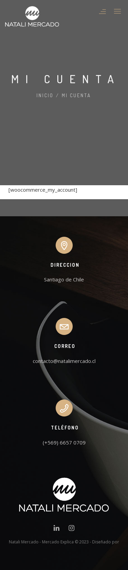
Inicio (45, 95)
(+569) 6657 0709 (64, 442)
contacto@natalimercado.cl (64, 360)
